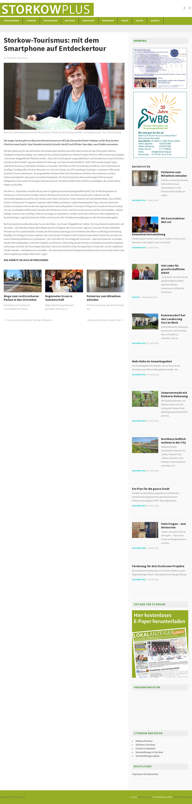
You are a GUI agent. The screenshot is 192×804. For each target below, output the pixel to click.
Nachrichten (50, 21)
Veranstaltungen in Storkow (149, 752)
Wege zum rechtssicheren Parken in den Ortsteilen (21, 297)
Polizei (125, 21)
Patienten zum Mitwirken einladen (104, 297)
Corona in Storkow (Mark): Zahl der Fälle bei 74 (29, 320)
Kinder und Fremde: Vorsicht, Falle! (104, 320)
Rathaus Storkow (144, 741)
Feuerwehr (108, 21)
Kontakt (155, 21)
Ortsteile (70, 21)
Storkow (31, 21)
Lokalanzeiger (11, 21)
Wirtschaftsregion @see (147, 756)
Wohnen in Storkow (145, 744)
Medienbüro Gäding (182, 797)
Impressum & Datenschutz (145, 774)
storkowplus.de (144, 797)
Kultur (139, 21)
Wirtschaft (88, 21)
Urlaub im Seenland (145, 748)
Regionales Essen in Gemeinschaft (58, 297)
